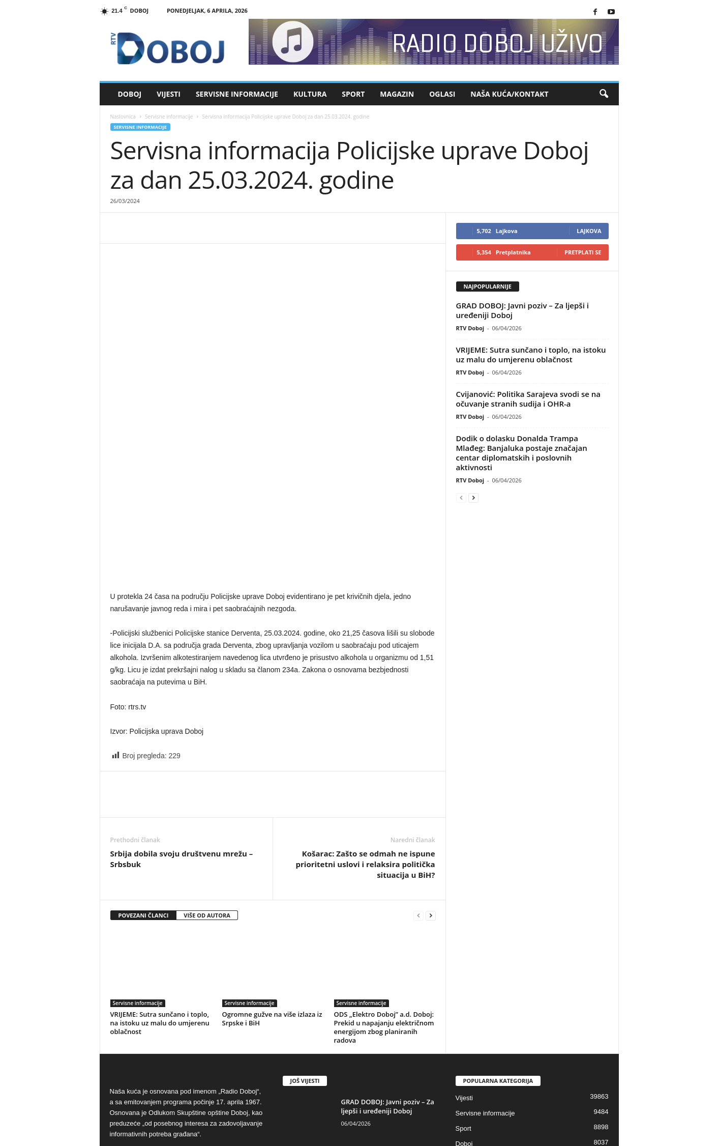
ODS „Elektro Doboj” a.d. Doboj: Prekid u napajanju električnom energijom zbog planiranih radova (384, 884)
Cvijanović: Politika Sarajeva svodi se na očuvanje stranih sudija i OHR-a (528, 399)
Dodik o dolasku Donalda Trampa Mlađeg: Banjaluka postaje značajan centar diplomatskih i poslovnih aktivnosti (521, 452)
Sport (353, 94)
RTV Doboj (470, 328)
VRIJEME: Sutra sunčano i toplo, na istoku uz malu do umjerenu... (384, 1017)
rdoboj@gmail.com (190, 1013)
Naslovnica (123, 116)
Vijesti (169, 94)
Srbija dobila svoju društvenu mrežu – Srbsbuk (181, 716)
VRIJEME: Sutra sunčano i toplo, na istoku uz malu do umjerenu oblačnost (160, 880)
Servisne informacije (237, 94)
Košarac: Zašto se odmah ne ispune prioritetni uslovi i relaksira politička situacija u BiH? (365, 721)
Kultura (309, 94)
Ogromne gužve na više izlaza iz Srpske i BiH (272, 876)
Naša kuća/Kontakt (509, 94)
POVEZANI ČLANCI (143, 773)
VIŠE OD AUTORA (207, 773)
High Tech (470, 1032)
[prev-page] (418, 773)
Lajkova (589, 231)
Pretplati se (583, 252)
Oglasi (442, 94)
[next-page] (431, 773)
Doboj (130, 94)
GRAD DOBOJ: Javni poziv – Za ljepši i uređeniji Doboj (522, 310)
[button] (603, 94)
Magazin (397, 94)
